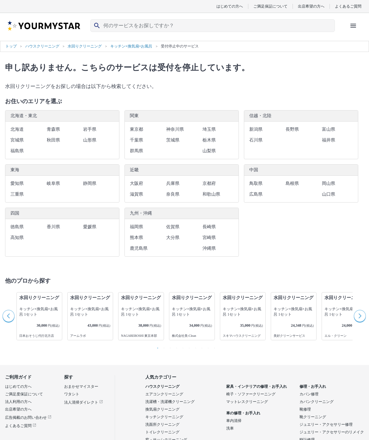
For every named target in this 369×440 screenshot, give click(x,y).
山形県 (89, 140)
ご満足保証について (270, 6)
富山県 (328, 129)
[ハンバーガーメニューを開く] (353, 25)
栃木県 (209, 140)
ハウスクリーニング (162, 386)
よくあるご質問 (348, 6)
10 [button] (213, 346)
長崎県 (209, 226)
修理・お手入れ (312, 386)
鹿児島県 (139, 248)
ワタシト (71, 394)
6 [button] (187, 346)
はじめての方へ (229, 6)
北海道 (17, 129)
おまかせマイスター (81, 386)
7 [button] (194, 346)
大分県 (172, 237)
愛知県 (17, 183)
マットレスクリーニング (247, 401)
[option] (39, 316)
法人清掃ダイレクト (83, 402)
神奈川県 (175, 129)
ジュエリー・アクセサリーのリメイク (331, 432)
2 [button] (162, 346)
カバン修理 (308, 394)
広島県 (256, 194)
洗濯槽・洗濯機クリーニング (170, 401)
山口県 (328, 194)
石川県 (256, 140)
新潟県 (256, 129)
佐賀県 (172, 226)
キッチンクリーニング (164, 417)
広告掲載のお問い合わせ (28, 417)
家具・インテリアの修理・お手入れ (256, 386)
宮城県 (17, 140)
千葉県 (136, 140)
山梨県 (209, 150)
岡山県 (328, 183)
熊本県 (136, 237)
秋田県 (53, 140)
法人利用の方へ (18, 401)
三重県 (17, 194)
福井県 (328, 140)
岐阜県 (53, 183)
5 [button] (181, 346)
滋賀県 (136, 194)
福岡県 (136, 226)
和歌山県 (211, 194)
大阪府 (136, 183)
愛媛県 (89, 226)
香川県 (53, 226)
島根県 (292, 183)
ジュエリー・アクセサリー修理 (326, 424)
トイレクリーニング (162, 432)
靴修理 (305, 409)
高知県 (17, 237)
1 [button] (156, 346)
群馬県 (136, 150)
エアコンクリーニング (164, 394)
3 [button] (168, 346)
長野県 (292, 129)
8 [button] (200, 346)
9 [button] (206, 346)
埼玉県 (209, 129)
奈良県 (172, 194)
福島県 (17, 150)
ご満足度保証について (24, 394)
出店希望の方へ (311, 6)
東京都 (136, 129)
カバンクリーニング (316, 401)
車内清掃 (233, 420)
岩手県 (89, 129)
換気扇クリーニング (162, 409)
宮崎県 (209, 237)
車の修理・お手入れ (243, 413)
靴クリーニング (312, 417)
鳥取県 (256, 183)
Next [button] (360, 316)
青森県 (53, 129)
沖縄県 (209, 248)
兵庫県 (172, 183)
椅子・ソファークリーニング (250, 394)
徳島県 (17, 226)
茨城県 (172, 140)
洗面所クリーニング (162, 424)
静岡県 (89, 183)
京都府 (209, 183)
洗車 (230, 428)
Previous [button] (9, 316)
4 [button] (175, 346)
